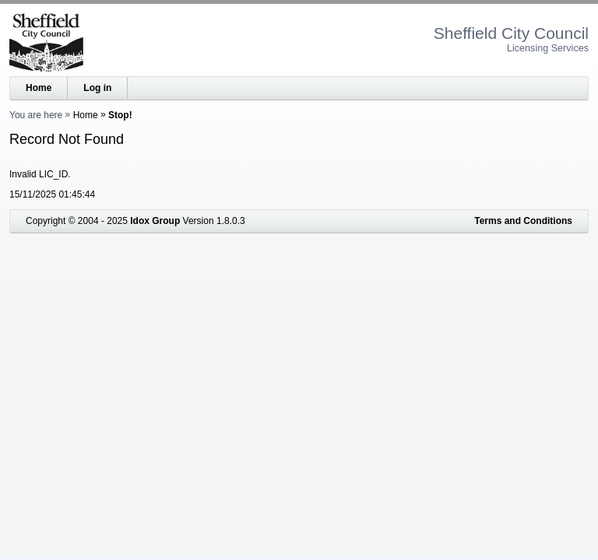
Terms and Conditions (523, 220)
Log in (97, 87)
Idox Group (155, 220)
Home (38, 87)
